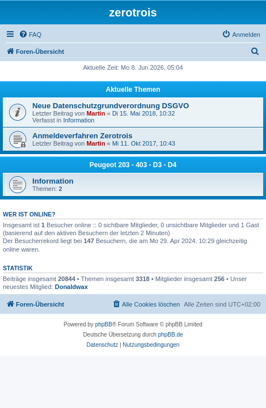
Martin (95, 113)
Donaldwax (71, 286)
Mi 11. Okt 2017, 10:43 (143, 143)
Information (78, 120)
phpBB (103, 324)
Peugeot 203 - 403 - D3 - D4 (133, 165)
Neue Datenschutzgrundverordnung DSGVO (110, 105)
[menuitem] (30, 34)
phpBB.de (170, 335)
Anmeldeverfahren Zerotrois (82, 135)
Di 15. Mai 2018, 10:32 (143, 113)
